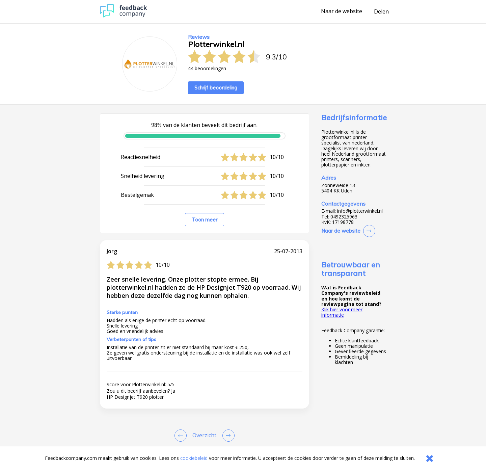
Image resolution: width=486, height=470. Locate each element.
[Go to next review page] (227, 435)
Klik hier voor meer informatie (341, 312)
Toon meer (204, 219)
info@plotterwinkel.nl (360, 211)
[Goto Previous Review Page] (181, 435)
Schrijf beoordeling (215, 87)
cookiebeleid (194, 458)
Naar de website (341, 11)
